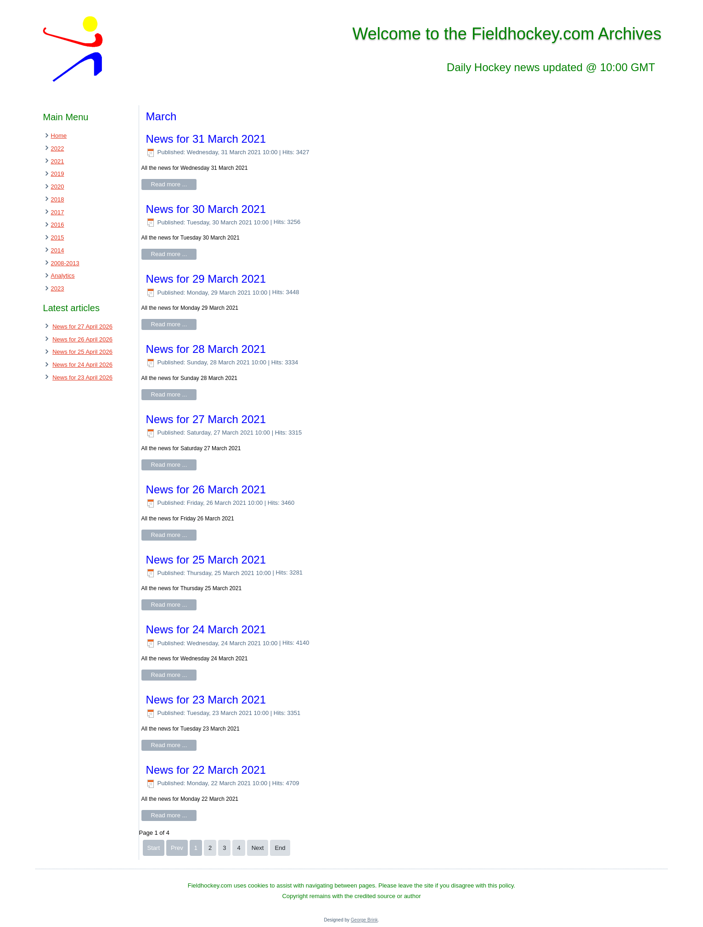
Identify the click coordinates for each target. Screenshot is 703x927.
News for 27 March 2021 (206, 419)
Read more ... (169, 184)
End (280, 847)
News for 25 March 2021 (206, 559)
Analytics (63, 275)
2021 (57, 161)
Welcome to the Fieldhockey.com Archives (506, 33)
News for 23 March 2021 (206, 699)
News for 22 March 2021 (206, 770)
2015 (57, 237)
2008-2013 (65, 263)
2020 (57, 186)
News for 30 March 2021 (206, 209)
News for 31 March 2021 (206, 139)
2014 (57, 250)
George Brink (364, 919)
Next (258, 847)
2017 (57, 212)
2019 (57, 173)
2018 (57, 199)
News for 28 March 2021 (206, 349)
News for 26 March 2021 (206, 489)
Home (59, 135)
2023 (57, 288)
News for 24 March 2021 (206, 629)
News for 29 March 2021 (206, 279)
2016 (57, 224)
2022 (57, 148)
